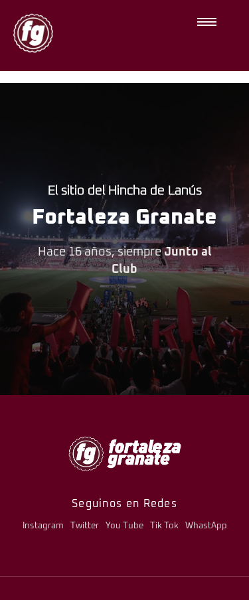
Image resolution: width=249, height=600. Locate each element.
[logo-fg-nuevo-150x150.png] (33, 33)
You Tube (124, 526)
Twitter (84, 526)
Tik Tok (164, 526)
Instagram (43, 526)
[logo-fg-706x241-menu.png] (125, 453)
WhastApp (206, 526)
